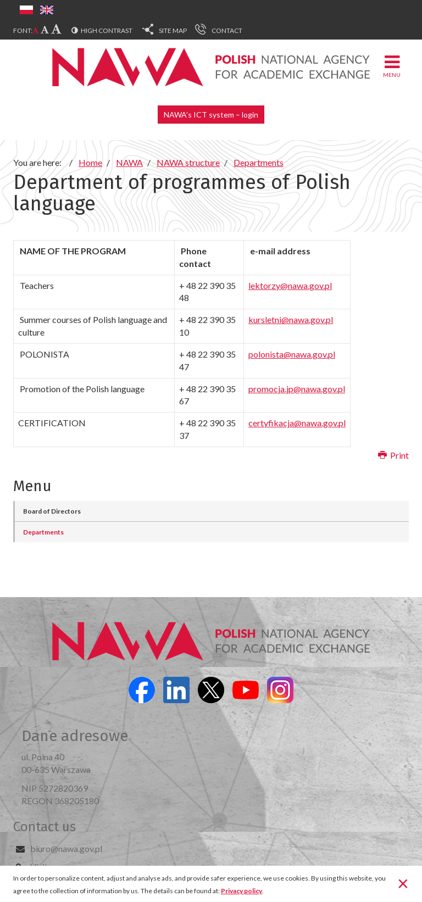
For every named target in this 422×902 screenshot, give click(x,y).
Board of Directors (52, 511)
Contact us (44, 826)
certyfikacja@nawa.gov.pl (297, 422)
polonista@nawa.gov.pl (291, 354)
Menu (392, 65)
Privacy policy (241, 891)
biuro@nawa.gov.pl (66, 848)
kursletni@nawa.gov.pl (290, 319)
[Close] (403, 883)
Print (393, 455)
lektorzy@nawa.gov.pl (290, 285)
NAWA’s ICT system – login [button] (211, 114)
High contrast (106, 30)
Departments (43, 532)
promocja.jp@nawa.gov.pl (296, 388)
